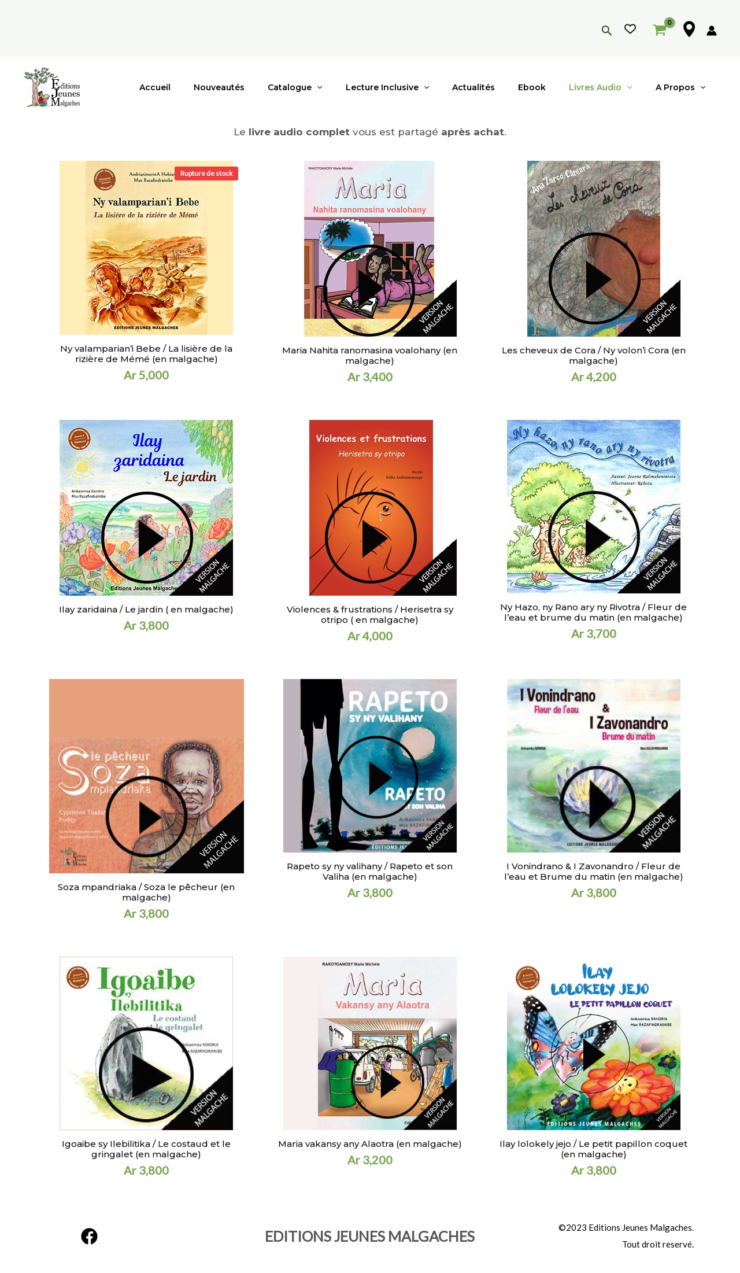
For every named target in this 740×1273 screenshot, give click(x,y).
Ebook (549, 87)
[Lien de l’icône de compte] (711, 30)
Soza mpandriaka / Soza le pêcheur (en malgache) (146, 892)
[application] (355, 87)
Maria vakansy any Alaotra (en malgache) (370, 1143)
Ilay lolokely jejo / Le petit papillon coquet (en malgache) (593, 1149)
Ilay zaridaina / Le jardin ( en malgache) (146, 609)
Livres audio (610, 87)
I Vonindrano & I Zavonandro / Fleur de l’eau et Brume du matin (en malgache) (593, 871)
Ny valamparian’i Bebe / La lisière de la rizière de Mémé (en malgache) (146, 353)
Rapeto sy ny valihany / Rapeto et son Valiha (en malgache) (370, 871)
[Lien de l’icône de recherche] (607, 31)
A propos (684, 87)
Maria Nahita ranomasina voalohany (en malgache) (369, 355)
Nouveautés (264, 87)
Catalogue (333, 87)
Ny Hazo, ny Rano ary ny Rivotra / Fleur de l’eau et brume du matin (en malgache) (593, 612)
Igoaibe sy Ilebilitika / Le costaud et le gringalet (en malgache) (146, 1149)
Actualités (497, 87)
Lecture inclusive (418, 87)
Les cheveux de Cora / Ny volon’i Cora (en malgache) (594, 355)
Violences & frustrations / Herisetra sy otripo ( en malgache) (370, 614)
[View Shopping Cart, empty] (660, 28)
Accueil (207, 87)
